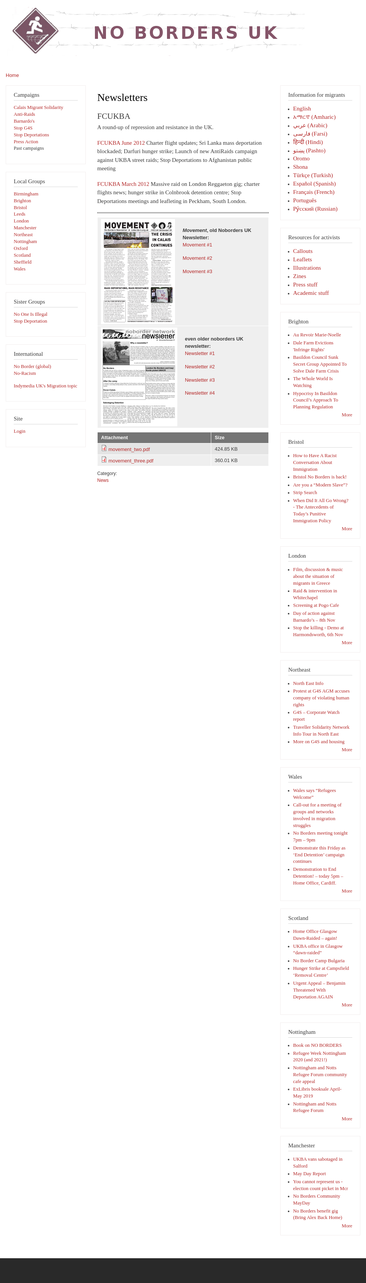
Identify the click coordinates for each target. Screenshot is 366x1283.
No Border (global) (32, 366)
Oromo (301, 158)
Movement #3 (197, 271)
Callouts (303, 251)
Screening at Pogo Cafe (316, 605)
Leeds (20, 214)
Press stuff (305, 284)
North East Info (308, 683)
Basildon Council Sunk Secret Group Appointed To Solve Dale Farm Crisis (320, 364)
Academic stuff (311, 293)
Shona (300, 166)
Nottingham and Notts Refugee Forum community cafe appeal (320, 1074)
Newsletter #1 (200, 353)
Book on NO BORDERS (317, 1045)
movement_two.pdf (129, 449)
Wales (20, 269)
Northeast (23, 234)
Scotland (22, 255)
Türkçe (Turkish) (313, 175)
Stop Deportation (30, 321)
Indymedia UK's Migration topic (45, 386)
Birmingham (26, 194)
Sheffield (23, 262)
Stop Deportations (31, 135)
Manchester (25, 227)
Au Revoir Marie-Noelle (317, 335)
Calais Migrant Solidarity (38, 107)
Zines (299, 276)
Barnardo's (24, 121)
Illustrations (307, 267)
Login (20, 431)
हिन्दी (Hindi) (308, 142)
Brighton (22, 200)
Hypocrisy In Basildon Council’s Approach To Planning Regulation (315, 400)
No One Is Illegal (30, 314)
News (103, 480)
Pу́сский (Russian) (315, 208)
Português (304, 200)
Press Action (26, 141)
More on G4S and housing (319, 741)
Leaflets (302, 259)
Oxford (21, 248)
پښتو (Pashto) (309, 150)
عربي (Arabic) (310, 125)
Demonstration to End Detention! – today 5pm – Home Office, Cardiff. (318, 876)
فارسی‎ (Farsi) (310, 133)
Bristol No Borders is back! (320, 477)
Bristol (20, 207)
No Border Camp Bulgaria (319, 960)
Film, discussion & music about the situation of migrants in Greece (318, 576)
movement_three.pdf (131, 461)
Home (12, 75)
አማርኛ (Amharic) (314, 117)
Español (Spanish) (314, 183)
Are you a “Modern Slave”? (320, 485)
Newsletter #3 (200, 380)
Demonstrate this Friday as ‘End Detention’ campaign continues (319, 854)
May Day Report (309, 1173)
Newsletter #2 (200, 367)
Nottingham (25, 241)
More (347, 415)
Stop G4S (23, 128)
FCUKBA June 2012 (121, 143)
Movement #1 (197, 245)
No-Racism (25, 373)
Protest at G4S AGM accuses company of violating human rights (321, 697)
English (302, 108)
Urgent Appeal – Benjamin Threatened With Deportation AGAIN (319, 990)
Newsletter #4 (200, 393)
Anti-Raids (24, 114)
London (21, 221)
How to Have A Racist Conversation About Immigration (315, 462)
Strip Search (305, 492)
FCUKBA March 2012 (123, 184)
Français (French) (314, 192)
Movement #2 (197, 258)
